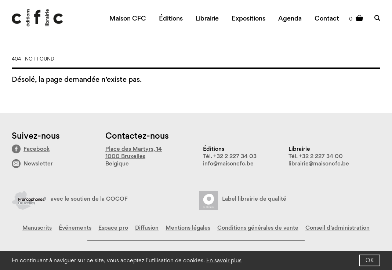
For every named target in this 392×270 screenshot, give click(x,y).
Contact (327, 18)
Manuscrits (37, 227)
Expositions (248, 18)
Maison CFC (127, 18)
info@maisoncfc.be (228, 163)
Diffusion (147, 227)
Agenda (290, 18)
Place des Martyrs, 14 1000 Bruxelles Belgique (133, 156)
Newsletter (38, 163)
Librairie (207, 18)
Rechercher (377, 17)
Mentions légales (188, 227)
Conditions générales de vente (257, 227)
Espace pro (113, 227)
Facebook (36, 148)
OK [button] (370, 260)
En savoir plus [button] (224, 260)
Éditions (171, 18)
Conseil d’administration (337, 227)
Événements (75, 227)
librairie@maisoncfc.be (318, 163)
